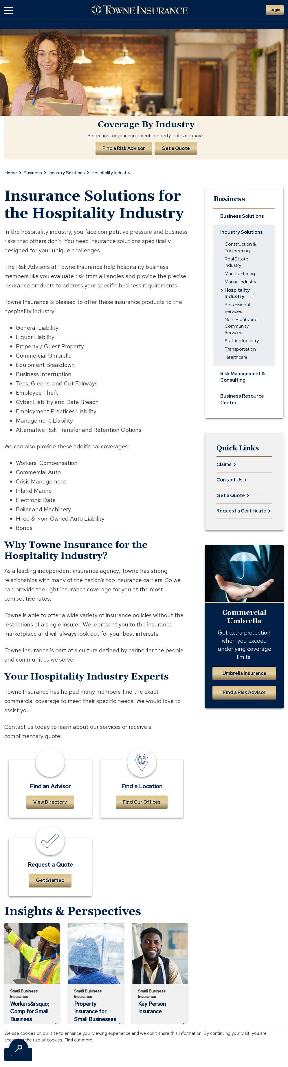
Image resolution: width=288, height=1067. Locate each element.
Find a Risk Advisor (123, 148)
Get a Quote (176, 148)
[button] (8, 10)
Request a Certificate (241, 511)
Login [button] (274, 9)
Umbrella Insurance (244, 673)
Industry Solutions (66, 173)
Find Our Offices (142, 802)
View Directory (50, 802)
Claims (224, 464)
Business (32, 173)
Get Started (50, 880)
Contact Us (230, 480)
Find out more (78, 1040)
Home (10, 173)
